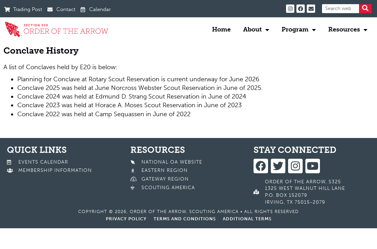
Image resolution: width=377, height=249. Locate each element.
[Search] (365, 8)
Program (299, 29)
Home (221, 29)
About (256, 29)
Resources (347, 29)
